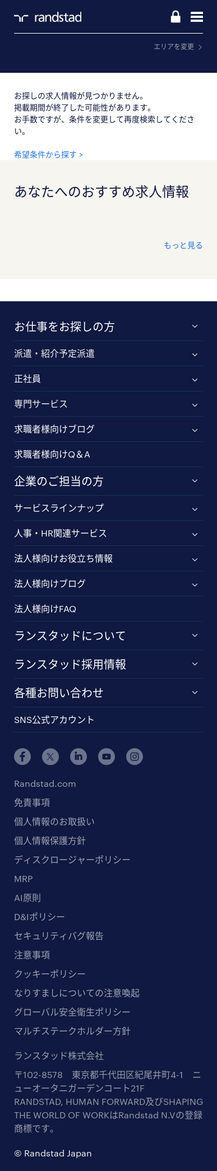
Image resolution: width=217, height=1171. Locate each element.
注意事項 (32, 954)
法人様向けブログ (50, 583)
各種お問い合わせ (59, 692)
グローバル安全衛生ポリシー (72, 1011)
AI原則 (27, 897)
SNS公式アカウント (54, 719)
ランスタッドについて (70, 635)
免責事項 (32, 802)
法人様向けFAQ (45, 608)
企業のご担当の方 (59, 481)
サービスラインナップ (59, 507)
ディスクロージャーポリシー (72, 859)
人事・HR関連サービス (60, 533)
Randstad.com (45, 783)
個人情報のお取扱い (54, 821)
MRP (23, 878)
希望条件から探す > (48, 154)
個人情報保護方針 (50, 840)
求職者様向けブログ (54, 428)
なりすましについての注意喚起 (77, 992)
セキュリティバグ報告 (59, 935)
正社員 (27, 378)
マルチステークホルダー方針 (72, 1030)
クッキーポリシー (50, 973)
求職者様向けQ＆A (52, 454)
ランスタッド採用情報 (70, 664)
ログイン (175, 17)
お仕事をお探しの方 (64, 326)
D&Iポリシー (39, 916)
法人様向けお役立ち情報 (63, 558)
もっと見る (183, 245)
